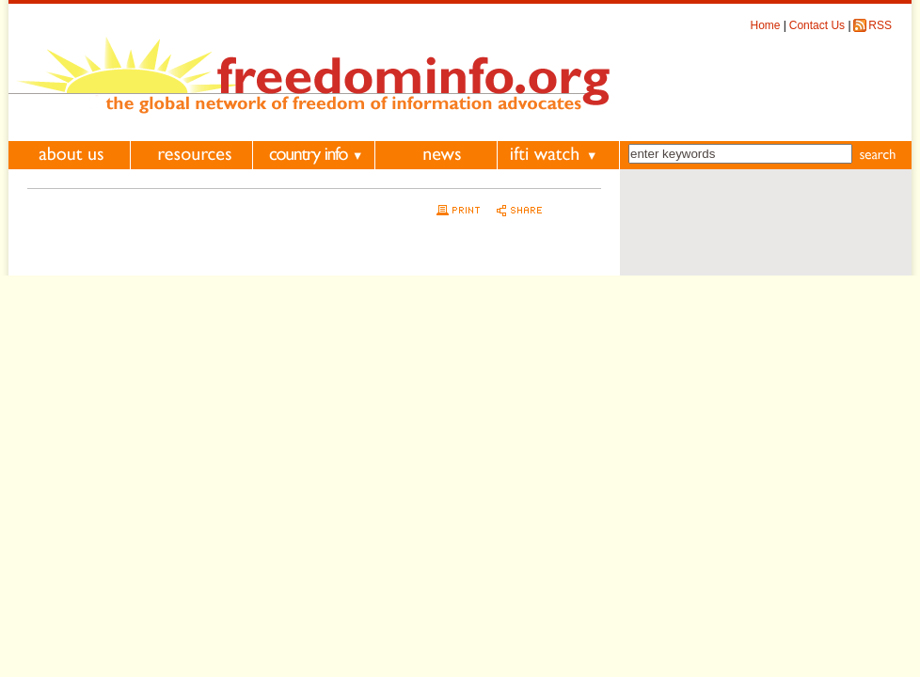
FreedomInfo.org (309, 73)
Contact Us (817, 25)
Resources (191, 155)
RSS (880, 25)
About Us (69, 155)
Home (765, 25)
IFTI (558, 155)
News (436, 155)
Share (516, 210)
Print (456, 210)
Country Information (313, 155)
